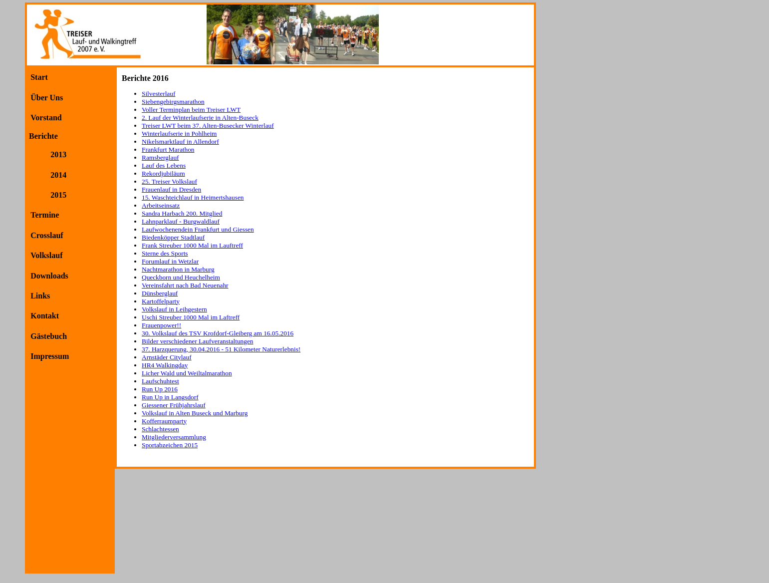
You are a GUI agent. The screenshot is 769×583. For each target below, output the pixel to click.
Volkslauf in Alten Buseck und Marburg (195, 413)
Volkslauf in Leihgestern (174, 309)
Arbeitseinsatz (161, 205)
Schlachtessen (160, 429)
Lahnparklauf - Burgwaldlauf (181, 221)
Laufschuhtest (160, 381)
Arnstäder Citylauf (167, 357)
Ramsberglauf (160, 157)
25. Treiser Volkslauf (169, 181)
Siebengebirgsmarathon (173, 101)
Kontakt (44, 315)
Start (39, 77)
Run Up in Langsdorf (170, 397)
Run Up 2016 (160, 389)
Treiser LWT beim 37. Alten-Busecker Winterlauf (208, 125)
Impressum (49, 356)
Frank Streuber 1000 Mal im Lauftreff (192, 245)
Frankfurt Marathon (168, 149)
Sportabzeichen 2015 (170, 445)
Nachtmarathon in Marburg (178, 269)
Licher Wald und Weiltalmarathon (187, 373)
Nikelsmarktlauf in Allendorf (180, 141)
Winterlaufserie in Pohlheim (179, 133)
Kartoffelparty (161, 301)
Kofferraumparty (164, 421)
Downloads (49, 276)
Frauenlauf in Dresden (171, 189)
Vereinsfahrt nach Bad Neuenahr (185, 285)
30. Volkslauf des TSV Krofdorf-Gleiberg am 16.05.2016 (217, 333)
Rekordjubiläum (163, 173)
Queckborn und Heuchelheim (181, 277)
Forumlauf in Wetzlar (170, 261)
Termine (44, 215)
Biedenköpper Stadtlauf (173, 237)
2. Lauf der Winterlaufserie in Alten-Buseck (200, 117)
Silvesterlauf (158, 93)
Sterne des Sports (165, 253)
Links (40, 296)
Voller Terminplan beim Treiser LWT (191, 109)
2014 (58, 175)
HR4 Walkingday (165, 365)
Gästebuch (48, 336)
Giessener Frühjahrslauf (174, 405)
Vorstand (46, 117)
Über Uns (46, 97)
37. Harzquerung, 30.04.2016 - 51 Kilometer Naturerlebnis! (221, 349)
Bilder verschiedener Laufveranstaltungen (198, 341)
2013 (58, 154)
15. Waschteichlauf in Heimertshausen (193, 197)
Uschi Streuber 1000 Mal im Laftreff (191, 317)
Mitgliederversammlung (174, 437)
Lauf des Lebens (164, 165)
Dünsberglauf (160, 293)
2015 (58, 195)
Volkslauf (46, 255)
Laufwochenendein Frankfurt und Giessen (198, 229)
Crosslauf (46, 235)
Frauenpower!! (161, 325)
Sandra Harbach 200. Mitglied (182, 213)
